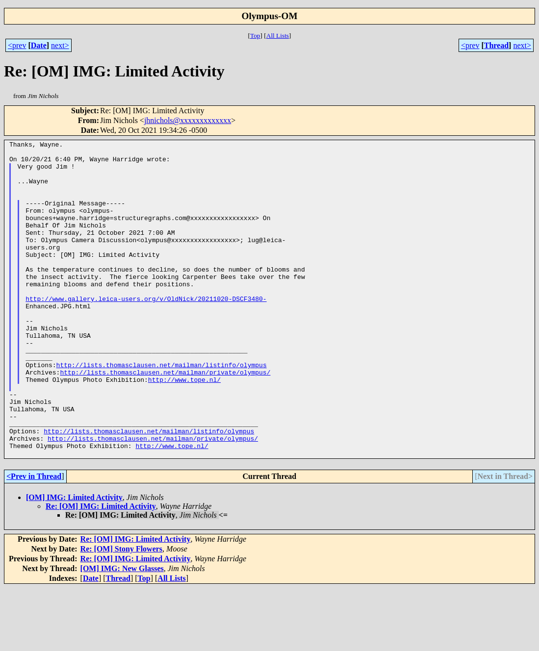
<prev (17, 45)
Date (39, 45)
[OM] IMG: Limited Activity (74, 560)
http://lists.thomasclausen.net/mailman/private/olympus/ (165, 419)
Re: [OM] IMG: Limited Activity (101, 569)
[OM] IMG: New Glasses (122, 631)
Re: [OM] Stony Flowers (121, 612)
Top (255, 35)
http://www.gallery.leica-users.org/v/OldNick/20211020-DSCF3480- (146, 330)
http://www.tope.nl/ (184, 428)
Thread (496, 45)
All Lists (277, 35)
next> (60, 45)
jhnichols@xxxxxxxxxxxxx (187, 120)
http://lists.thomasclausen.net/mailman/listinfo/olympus (161, 410)
